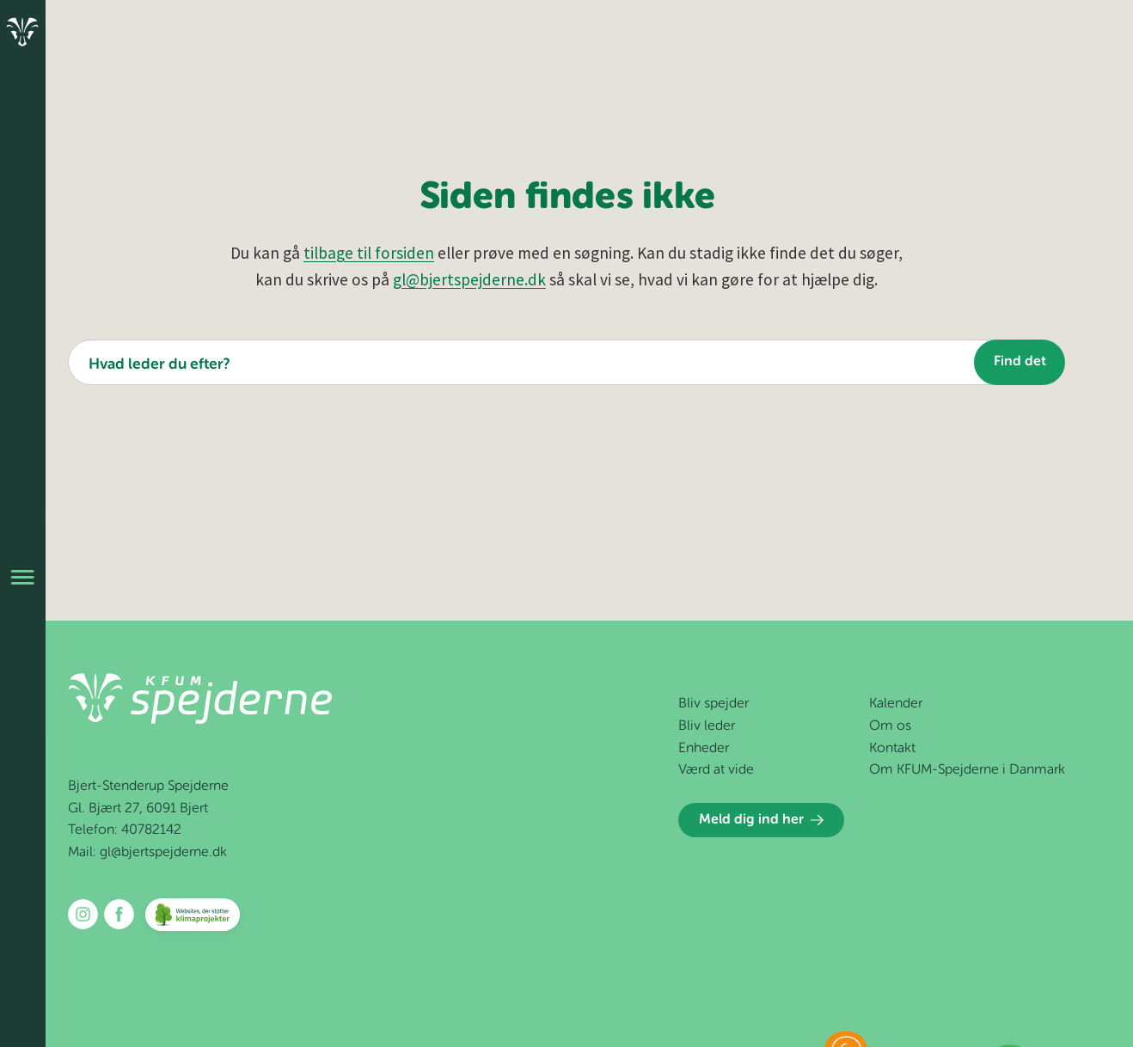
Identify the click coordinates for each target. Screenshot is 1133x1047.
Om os (890, 726)
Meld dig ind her (761, 820)
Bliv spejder (713, 704)
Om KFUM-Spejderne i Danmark (967, 770)
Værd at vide (716, 770)
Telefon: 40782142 (124, 830)
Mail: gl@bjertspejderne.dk (147, 853)
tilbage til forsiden (368, 252)
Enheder (703, 749)
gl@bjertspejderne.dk (469, 279)
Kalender (895, 704)
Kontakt (892, 749)
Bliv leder (706, 726)
